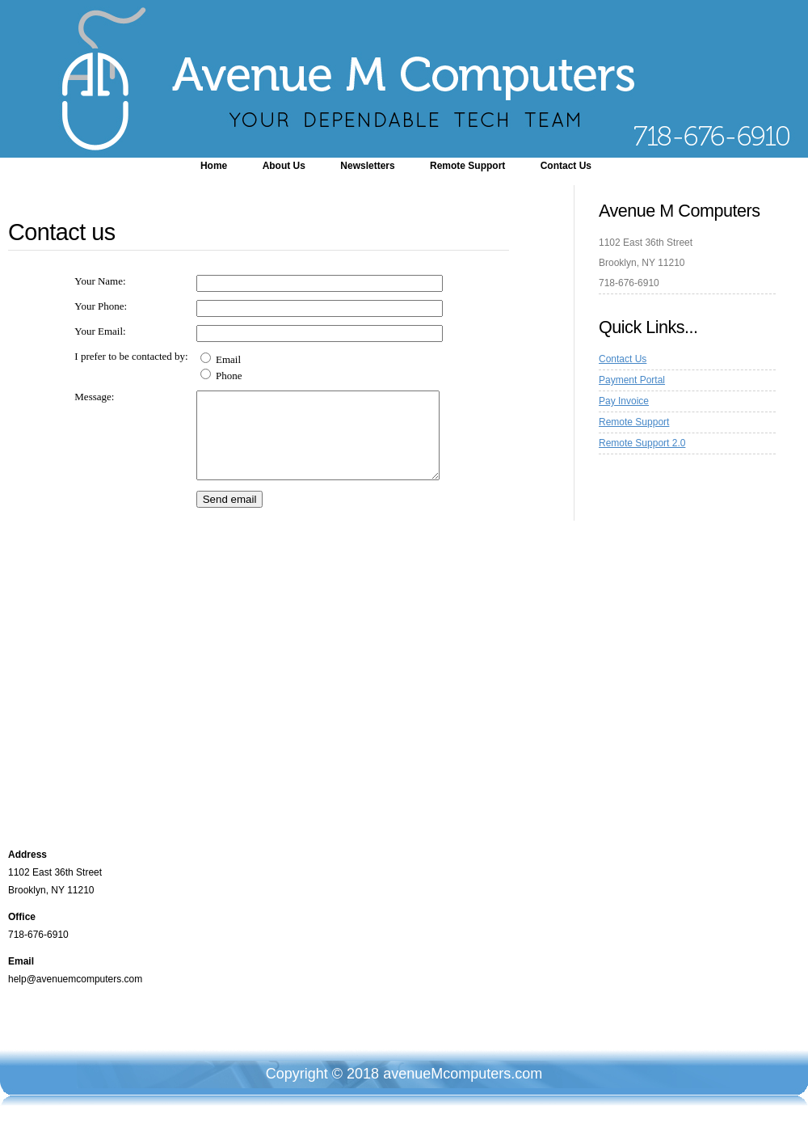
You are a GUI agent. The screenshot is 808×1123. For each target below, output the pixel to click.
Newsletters (367, 165)
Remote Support (467, 165)
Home (213, 165)
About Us (284, 165)
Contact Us (566, 165)
